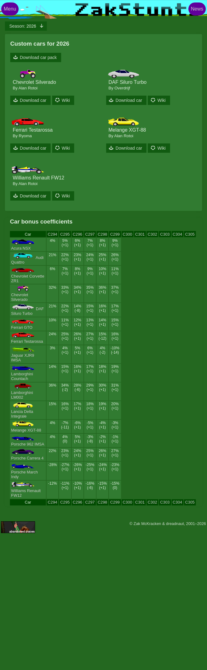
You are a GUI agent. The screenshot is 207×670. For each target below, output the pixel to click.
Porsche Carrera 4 (27, 458)
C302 (152, 234)
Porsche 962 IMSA (27, 444)
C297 (90, 234)
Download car (33, 100)
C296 (77, 234)
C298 (102, 234)
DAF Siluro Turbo (27, 311)
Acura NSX (21, 248)
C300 (127, 234)
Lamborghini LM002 (22, 395)
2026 (23, 26)
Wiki (66, 100)
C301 (140, 234)
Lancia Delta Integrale (22, 414)
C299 (115, 234)
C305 (190, 234)
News (197, 8)
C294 (52, 234)
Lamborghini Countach (22, 376)
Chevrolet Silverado (19, 297)
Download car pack (38, 57)
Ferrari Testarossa (27, 341)
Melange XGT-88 (26, 430)
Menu (10, 8)
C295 (65, 234)
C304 (177, 234)
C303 (165, 234)
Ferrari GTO (22, 327)
